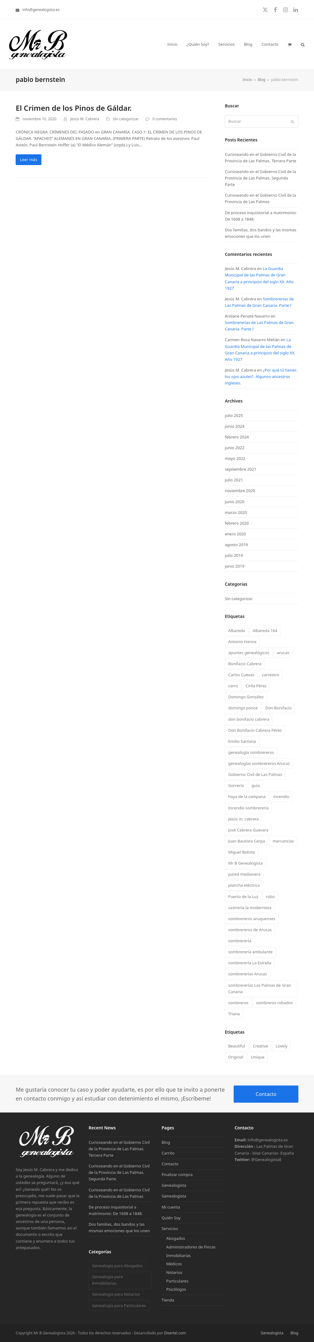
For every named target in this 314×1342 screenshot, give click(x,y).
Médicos (174, 1264)
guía (255, 785)
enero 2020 (235, 534)
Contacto (266, 1094)
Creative (260, 1046)
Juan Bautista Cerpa (246, 841)
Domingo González (246, 697)
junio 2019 (234, 566)
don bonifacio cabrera (248, 719)
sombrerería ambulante (250, 951)
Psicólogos (176, 1289)
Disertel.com (175, 1333)
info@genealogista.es (40, 9)
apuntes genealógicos (248, 652)
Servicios (170, 1228)
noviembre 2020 (240, 490)
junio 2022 (234, 447)
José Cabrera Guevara (248, 830)
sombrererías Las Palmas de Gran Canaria (259, 988)
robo (270, 896)
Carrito (168, 1153)
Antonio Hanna (242, 641)
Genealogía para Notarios (116, 1294)
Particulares (177, 1281)
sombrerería (239, 940)
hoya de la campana (247, 796)
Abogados (175, 1238)
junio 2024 (234, 426)
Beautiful (236, 1046)
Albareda (236, 630)
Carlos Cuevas (241, 674)
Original (235, 1057)
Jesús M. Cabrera (84, 118)
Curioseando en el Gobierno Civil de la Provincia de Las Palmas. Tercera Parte (119, 1149)
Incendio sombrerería (248, 808)
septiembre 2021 (240, 469)
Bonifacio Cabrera (245, 663)
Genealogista (174, 1185)
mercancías (283, 841)
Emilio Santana (242, 741)
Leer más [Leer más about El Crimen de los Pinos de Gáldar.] (28, 159)
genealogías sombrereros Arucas (259, 763)
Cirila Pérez (256, 685)
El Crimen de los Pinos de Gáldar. (74, 108)
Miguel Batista (241, 852)
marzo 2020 (236, 512)
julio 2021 (234, 480)
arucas (283, 652)
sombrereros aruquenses (251, 918)
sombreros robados (274, 1002)
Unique (257, 1057)
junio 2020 (234, 501)
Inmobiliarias (178, 1255)
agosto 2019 (236, 544)
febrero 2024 (237, 437)
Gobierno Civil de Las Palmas (255, 774)
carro (233, 685)
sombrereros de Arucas (250, 929)
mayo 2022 (235, 458)
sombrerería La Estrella (249, 963)
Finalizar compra (177, 1174)
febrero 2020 (237, 523)
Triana (234, 1013)
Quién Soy (171, 1218)
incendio (281, 796)
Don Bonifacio (278, 708)
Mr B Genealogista (245, 863)
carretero (270, 674)
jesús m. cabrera (243, 819)
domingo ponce (243, 708)
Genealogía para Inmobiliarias (107, 1280)
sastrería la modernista (249, 907)
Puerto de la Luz (243, 896)
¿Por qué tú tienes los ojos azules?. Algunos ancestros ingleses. (261, 376)
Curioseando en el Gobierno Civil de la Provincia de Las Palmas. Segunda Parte (260, 178)
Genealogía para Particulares (119, 1305)
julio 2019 (234, 555)
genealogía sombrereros (251, 752)
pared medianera (244, 874)
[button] (289, 44)
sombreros (238, 1002)
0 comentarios (164, 118)
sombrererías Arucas (247, 974)
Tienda (168, 1300)
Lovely (281, 1046)
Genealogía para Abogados (117, 1265)
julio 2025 (234, 415)
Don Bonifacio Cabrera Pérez (254, 730)
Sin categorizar (126, 118)
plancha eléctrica (244, 885)
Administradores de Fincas (191, 1247)
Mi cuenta (171, 1207)
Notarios (174, 1272)
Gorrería (236, 785)
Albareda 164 (265, 630)
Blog (166, 1142)
